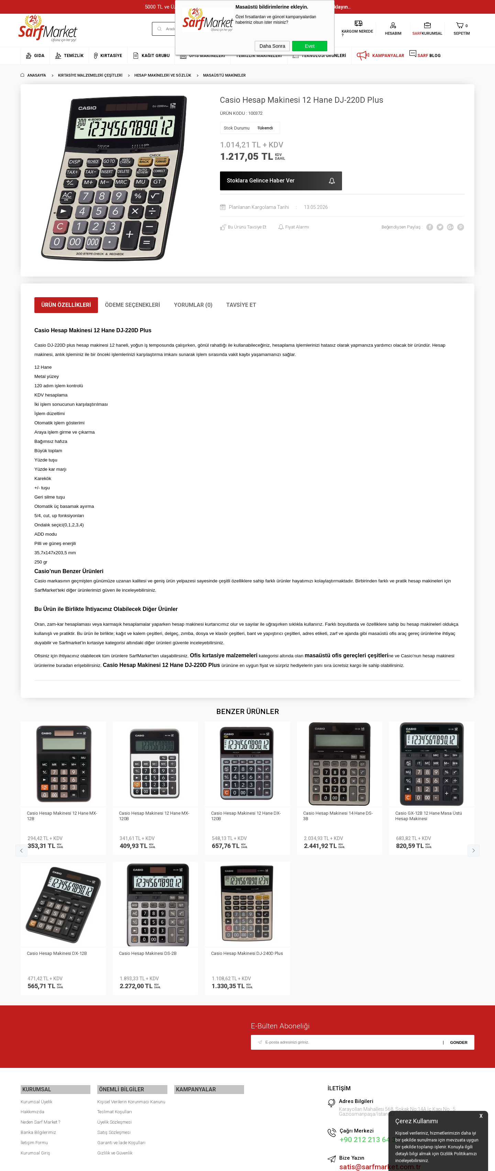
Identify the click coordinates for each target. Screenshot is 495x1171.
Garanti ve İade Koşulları (121, 1000)
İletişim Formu (34, 1000)
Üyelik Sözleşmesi (114, 980)
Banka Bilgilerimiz (38, 990)
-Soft (212, 1162)
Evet (310, 46)
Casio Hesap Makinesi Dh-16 (424, 813)
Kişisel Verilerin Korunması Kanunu (131, 959)
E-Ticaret (227, 1162)
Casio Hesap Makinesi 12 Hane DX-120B (154, 816)
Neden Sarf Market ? (40, 980)
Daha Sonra (272, 46)
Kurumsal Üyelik (36, 959)
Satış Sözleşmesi (114, 990)
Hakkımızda (32, 969)
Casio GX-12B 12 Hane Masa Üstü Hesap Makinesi (337, 816)
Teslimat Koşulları (114, 969)
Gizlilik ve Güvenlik (114, 1010)
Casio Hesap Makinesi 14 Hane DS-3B (247, 816)
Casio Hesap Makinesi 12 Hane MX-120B (63, 816)
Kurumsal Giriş (35, 1010)
